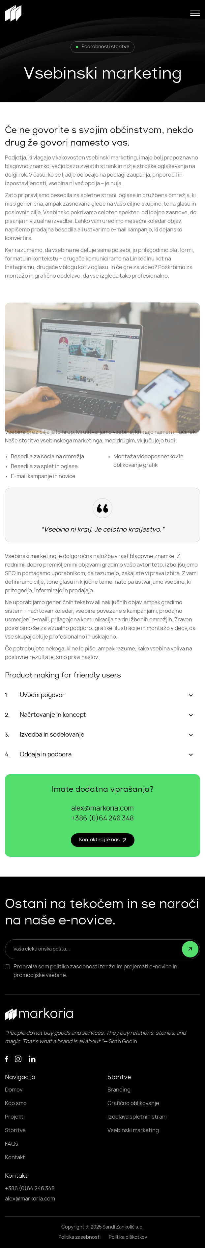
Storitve (15, 1130)
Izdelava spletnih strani (137, 1117)
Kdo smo (16, 1103)
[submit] (190, 949)
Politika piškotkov (128, 1237)
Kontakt (15, 1157)
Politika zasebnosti (79, 1237)
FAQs (11, 1144)
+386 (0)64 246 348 (102, 818)
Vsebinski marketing (133, 1130)
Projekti (15, 1117)
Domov (13, 1089)
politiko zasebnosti (74, 966)
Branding (119, 1089)
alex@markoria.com (102, 808)
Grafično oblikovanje (133, 1103)
